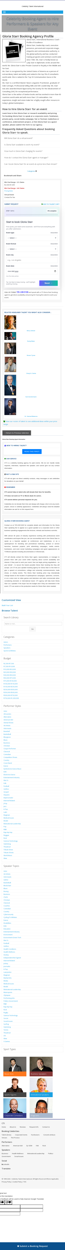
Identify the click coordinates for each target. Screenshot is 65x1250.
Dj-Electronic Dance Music (12, 768)
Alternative (7, 716)
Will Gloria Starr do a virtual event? (18, 138)
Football (6, 786)
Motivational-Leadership (12, 823)
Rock (5, 838)
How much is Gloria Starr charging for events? (23, 151)
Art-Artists (7, 725)
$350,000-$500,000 (11, 692)
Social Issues (8, 1021)
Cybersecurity (8, 914)
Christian (7, 745)
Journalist (7, 966)
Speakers (7, 647)
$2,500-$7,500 (9, 663)
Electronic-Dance (9, 774)
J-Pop (5, 803)
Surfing (6, 1024)
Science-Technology (11, 841)
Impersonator (8, 797)
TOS (24, 1182)
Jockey (6, 963)
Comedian (7, 754)
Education (7, 928)
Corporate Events (21, 1135)
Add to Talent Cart (51, 204)
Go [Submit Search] (32, 629)
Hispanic (7, 794)
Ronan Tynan (31, 355)
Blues (5, 740)
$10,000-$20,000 (10, 669)
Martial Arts (8, 977)
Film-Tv (6, 780)
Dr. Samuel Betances (31, 416)
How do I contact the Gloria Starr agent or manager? (26, 157)
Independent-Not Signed (12, 957)
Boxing (6, 891)
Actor (5, 711)
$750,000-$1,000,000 (11, 698)
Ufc (5, 1035)
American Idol (8, 719)
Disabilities (7, 923)
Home (4, 1127)
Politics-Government (11, 1001)
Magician (7, 815)
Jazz (5, 806)
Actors (6, 642)
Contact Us (46, 1127)
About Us (13, 1127)
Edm (5, 771)
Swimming (7, 843)
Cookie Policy (17, 1182)
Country (6, 760)
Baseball (7, 731)
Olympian (7, 995)
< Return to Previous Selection (17, 433)
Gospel (6, 791)
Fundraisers (35, 1135)
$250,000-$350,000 (11, 689)
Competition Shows (10, 757)
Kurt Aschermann (31, 397)
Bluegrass (7, 737)
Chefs (6, 897)
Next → (48, 283)
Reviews (23, 1127)
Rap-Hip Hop (8, 832)
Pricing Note (8, 191)
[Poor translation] (8, 1202)
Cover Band (8, 763)
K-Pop (6, 809)
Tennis (6, 1029)
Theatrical (7, 846)
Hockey (6, 954)
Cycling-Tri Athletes (10, 917)
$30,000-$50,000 (10, 675)
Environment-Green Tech (12, 937)
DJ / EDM (29, 1146)
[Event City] (32, 260)
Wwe (5, 858)
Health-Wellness (9, 951)
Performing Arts (9, 998)
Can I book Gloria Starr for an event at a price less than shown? (30, 164)
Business (7, 742)
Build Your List (7, 605)
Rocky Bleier (31, 341)
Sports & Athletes (10, 650)
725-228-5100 (22, 292)
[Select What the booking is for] (32, 238)
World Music (8, 855)
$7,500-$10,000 (9, 666)
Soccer (6, 1018)
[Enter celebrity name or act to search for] (33, 623)
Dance (6, 765)
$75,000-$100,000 (10, 680)
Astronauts (7, 728)
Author (6, 879)
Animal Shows (8, 722)
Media (6, 980)
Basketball (7, 734)
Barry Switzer (31, 330)
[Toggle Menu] (32, 12)
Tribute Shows (9, 852)
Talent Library (6, 1135)
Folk (5, 783)
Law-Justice (7, 972)
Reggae (6, 835)
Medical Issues (9, 817)
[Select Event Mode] (32, 249)
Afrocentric (7, 714)
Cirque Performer (10, 748)
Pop (5, 826)
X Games (7, 1041)
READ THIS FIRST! (31, 451)
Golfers (6, 789)
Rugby (6, 1012)
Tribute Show (8, 849)
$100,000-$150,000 (11, 683)
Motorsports (8, 992)
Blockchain (7, 885)
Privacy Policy (6, 1182)
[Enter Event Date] (32, 271)
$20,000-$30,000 (10, 672)
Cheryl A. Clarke (31, 373)
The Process (15, 1138)
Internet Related (9, 800)
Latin (5, 812)
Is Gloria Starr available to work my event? (22, 144)
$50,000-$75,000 (10, 678)
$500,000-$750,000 (11, 695)
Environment (8, 934)
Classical (7, 751)
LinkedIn (5, 1164)
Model (6, 820)
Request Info (34, 1127)
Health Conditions (10, 949)
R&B (5, 829)
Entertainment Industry (12, 777)
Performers (8, 644)
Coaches (7, 905)
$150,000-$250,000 (11, 686)
